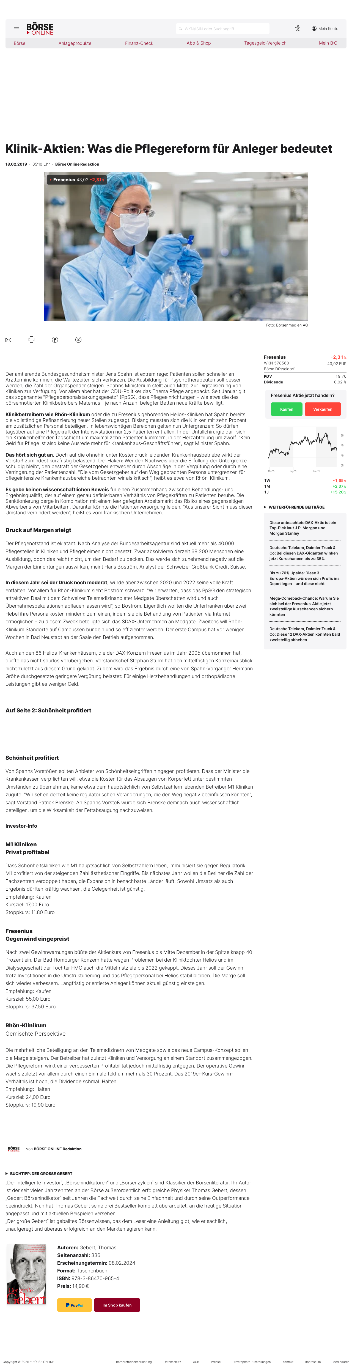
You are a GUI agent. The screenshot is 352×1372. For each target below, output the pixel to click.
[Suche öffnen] (223, 28)
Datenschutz (172, 1362)
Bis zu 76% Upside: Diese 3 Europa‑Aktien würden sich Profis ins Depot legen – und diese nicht (305, 578)
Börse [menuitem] (19, 43)
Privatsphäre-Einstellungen (251, 1362)
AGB (196, 1362)
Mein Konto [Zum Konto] (325, 28)
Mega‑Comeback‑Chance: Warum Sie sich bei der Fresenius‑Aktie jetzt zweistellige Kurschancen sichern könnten (304, 606)
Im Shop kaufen (117, 1305)
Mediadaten (340, 1362)
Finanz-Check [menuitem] (139, 43)
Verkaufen (322, 409)
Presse (216, 1362)
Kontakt (287, 1362)
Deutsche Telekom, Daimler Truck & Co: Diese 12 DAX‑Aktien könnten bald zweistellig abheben (305, 634)
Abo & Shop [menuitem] (199, 43)
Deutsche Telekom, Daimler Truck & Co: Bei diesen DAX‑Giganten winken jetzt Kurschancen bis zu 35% (304, 553)
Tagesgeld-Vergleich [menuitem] (265, 43)
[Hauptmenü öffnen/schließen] (16, 28)
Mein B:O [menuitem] (328, 43)
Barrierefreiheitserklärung (134, 1362)
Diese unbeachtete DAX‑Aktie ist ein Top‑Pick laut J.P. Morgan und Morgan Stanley (303, 528)
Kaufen (286, 409)
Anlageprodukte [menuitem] (75, 43)
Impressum (313, 1362)
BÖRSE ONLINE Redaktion (58, 1148)
